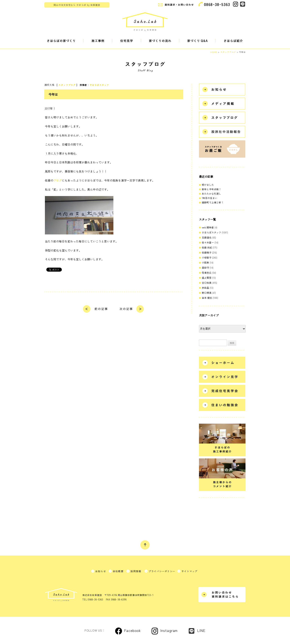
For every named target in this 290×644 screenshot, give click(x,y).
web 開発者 (208, 227)
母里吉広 (206, 272)
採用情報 (135, 571)
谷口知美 (206, 282)
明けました (208, 184)
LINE (201, 630)
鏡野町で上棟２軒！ (213, 202)
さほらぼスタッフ (99, 84)
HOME (213, 51)
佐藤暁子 (206, 252)
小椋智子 (206, 257)
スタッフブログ (67, 84)
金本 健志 (207, 297)
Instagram (169, 630)
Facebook (132, 630)
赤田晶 (205, 287)
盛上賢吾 (206, 277)
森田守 (205, 267)
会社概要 (118, 571)
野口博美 (206, 292)
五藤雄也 (206, 237)
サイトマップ (189, 571)
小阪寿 (205, 262)
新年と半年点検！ (211, 189)
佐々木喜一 (208, 242)
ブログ (57, 180)
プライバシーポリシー (162, 571)
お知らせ (100, 571)
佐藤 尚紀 (207, 247)
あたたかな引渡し (211, 193)
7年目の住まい (209, 198)
